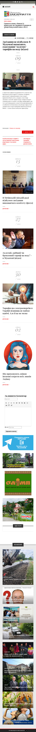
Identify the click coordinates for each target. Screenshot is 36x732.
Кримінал (6, 632)
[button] (6, 403)
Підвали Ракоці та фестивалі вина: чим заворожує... (18, 671)
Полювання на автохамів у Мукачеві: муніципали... (18, 636)
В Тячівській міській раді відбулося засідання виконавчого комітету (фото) (18, 200)
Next (32, 19)
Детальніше (6, 208)
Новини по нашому (14, 128)
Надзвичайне (7, 652)
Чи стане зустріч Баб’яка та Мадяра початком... (18, 688)
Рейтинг (30, 38)
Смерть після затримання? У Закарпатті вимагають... (15, 600)
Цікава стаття (27, 132)
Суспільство (7, 577)
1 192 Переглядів (19, 38)
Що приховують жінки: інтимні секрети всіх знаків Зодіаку (17, 376)
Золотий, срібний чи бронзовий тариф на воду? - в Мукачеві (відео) (17, 255)
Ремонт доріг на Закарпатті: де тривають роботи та (18, 579)
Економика (6, 616)
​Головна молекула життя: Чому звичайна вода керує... (16, 721)
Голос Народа (7, 597)
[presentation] (6, 403)
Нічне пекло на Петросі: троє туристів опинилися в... (15, 655)
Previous (31, 19)
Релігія (5, 701)
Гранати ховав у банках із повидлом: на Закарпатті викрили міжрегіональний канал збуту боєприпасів (17, 26)
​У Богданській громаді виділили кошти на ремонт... (17, 619)
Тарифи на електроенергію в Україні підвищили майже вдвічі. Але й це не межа (18, 311)
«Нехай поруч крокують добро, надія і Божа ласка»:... (18, 704)
